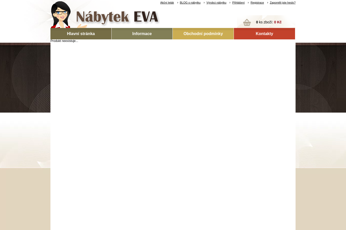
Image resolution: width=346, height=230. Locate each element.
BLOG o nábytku (190, 2)
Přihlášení (238, 2)
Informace (142, 34)
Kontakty (264, 34)
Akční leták (167, 2)
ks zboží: (269, 22)
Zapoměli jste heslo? (283, 2)
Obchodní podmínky (203, 34)
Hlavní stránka (81, 34)
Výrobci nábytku (216, 2)
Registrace (257, 2)
